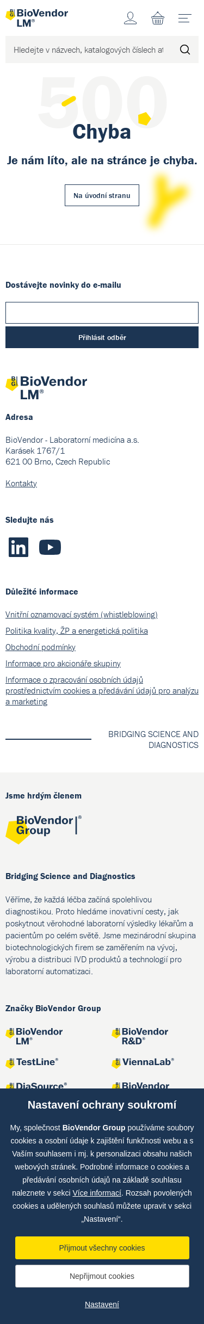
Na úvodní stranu (102, 195)
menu (188, 14)
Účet (130, 18)
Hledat (185, 49)
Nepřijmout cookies (102, 1276)
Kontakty (21, 483)
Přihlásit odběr (102, 337)
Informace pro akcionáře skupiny (63, 663)
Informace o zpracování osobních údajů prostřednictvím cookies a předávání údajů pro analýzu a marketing (102, 690)
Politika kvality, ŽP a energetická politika (76, 630)
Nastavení (102, 1304)
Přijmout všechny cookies (102, 1247)
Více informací (96, 1193)
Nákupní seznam (157, 18)
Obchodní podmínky (40, 646)
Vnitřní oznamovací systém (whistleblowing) (81, 614)
